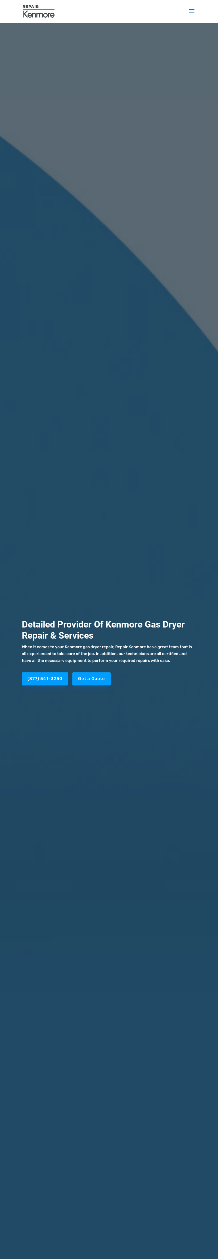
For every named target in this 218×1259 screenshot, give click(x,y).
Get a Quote (91, 678)
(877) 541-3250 (45, 678)
